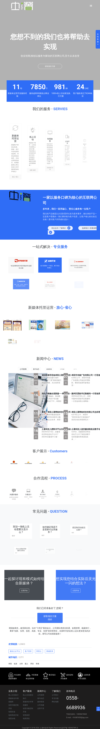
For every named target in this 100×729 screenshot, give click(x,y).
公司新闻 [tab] (23, 369)
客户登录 (28, 651)
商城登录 (49, 651)
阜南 (37, 664)
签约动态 (40, 698)
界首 (32, 664)
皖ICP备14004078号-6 (69, 728)
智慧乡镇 (11, 718)
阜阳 (10, 664)
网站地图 (55, 702)
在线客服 (98, 39)
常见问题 (55, 698)
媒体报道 (40, 702)
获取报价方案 (50, 66)
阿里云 (38, 651)
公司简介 (55, 695)
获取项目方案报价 (50, 611)
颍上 (26, 664)
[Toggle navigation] (90, 6)
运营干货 (40, 708)
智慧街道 (11, 712)
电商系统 (26, 718)
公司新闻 (40, 695)
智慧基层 (26, 715)
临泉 (15, 664)
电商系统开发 (13, 715)
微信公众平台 (15, 651)
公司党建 (40, 705)
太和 (21, 664)
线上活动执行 (13, 695)
